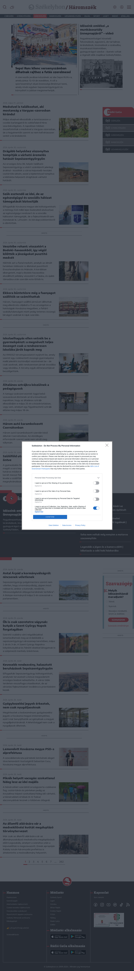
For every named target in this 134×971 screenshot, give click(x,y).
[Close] (107, 446)
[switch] (96, 483)
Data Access (66, 525)
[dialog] (67, 485)
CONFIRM (50, 517)
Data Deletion (54, 525)
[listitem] (67, 478)
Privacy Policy (80, 525)
